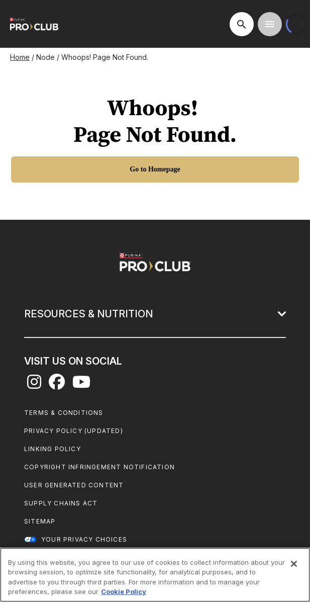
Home (20, 57)
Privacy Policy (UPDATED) (73, 431)
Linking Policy (52, 449)
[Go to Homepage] (155, 169)
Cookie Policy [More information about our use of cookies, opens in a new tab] (123, 591)
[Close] (294, 564)
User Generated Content (74, 485)
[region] (155, 575)
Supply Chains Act (60, 503)
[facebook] (57, 385)
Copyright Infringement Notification (99, 467)
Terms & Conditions (64, 412)
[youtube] (81, 385)
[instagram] (34, 385)
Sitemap (39, 521)
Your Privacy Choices (84, 539)
